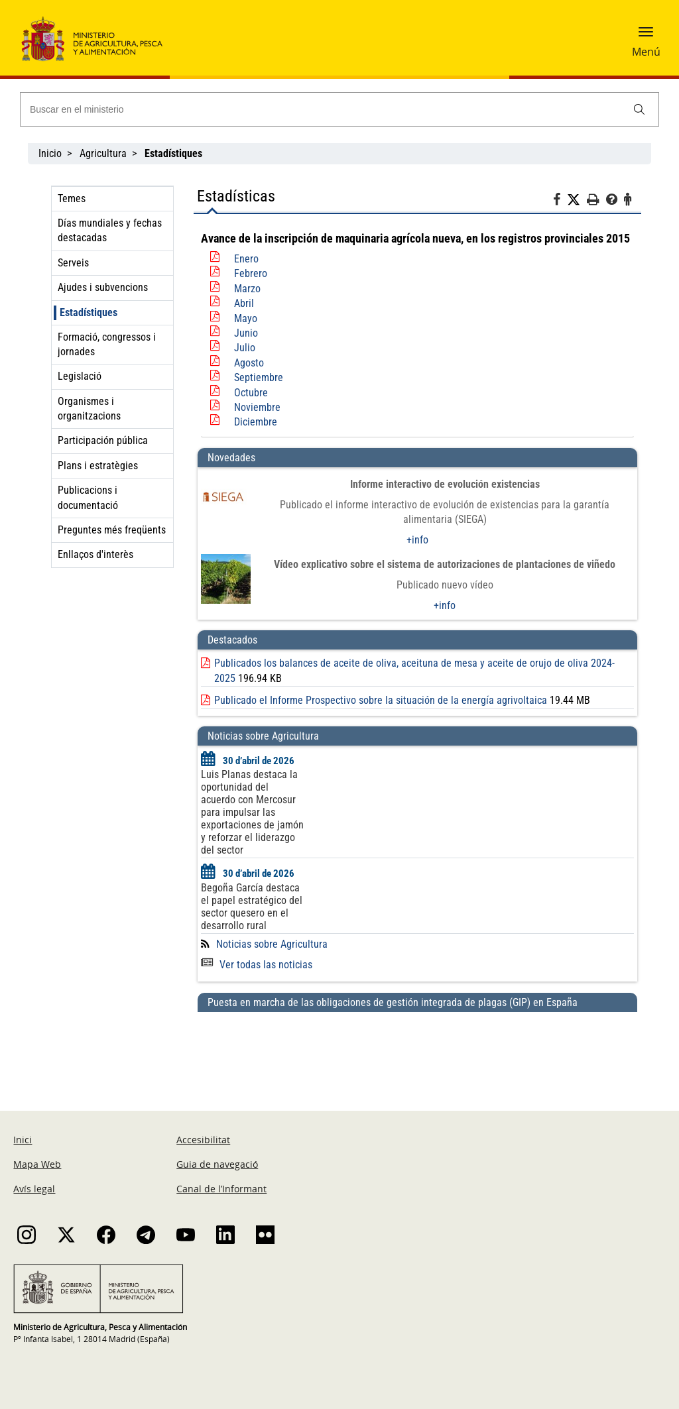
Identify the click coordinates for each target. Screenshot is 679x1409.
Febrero (250, 273)
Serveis (73, 262)
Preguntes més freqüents (112, 530)
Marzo (247, 288)
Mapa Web (37, 1164)
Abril (244, 303)
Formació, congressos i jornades (107, 344)
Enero (246, 259)
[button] (645, 36)
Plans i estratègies (98, 465)
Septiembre (258, 377)
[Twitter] (577, 200)
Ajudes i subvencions (103, 287)
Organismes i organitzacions (89, 408)
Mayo (245, 318)
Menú (646, 51)
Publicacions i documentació (88, 497)
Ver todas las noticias (256, 964)
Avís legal (34, 1188)
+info (417, 540)
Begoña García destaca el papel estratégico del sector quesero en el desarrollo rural (251, 906)
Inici (22, 1139)
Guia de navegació (217, 1164)
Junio (246, 333)
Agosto (249, 363)
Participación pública (103, 440)
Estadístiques (88, 312)
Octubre (251, 392)
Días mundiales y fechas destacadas (110, 230)
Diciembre (255, 422)
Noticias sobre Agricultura (272, 944)
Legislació (79, 376)
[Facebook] (560, 201)
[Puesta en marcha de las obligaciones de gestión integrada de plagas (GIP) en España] (417, 1048)
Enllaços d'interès (95, 554)
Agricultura (103, 153)
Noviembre (257, 407)
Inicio (50, 153)
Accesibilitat (203, 1139)
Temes (72, 198)
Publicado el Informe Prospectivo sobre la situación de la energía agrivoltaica (380, 700)
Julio (244, 347)
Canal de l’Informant (221, 1188)
